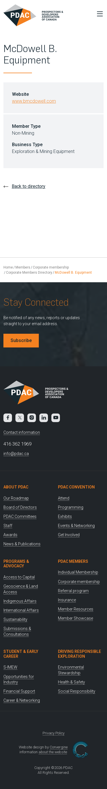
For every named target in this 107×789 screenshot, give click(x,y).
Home (8, 267)
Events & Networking (76, 525)
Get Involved (69, 534)
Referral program (73, 591)
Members (22, 267)
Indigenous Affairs (20, 601)
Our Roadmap (16, 498)
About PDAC (15, 487)
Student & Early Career (20, 654)
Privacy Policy (53, 733)
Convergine (59, 747)
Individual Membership (78, 572)
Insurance (67, 600)
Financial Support (19, 691)
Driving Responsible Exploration (79, 654)
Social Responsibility (76, 691)
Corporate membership (51, 267)
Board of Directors (20, 507)
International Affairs (21, 610)
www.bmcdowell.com (34, 101)
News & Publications (22, 544)
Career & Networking (21, 700)
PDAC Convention (76, 487)
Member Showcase (75, 618)
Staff (7, 525)
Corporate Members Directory (29, 273)
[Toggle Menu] (98, 13)
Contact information (21, 432)
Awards (10, 534)
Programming (70, 507)
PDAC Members (73, 561)
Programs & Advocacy (16, 564)
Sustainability (15, 619)
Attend (63, 498)
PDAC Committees (20, 516)
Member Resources (75, 609)
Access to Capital (19, 577)
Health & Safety (71, 682)
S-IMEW (10, 667)
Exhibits (65, 516)
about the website (53, 752)
